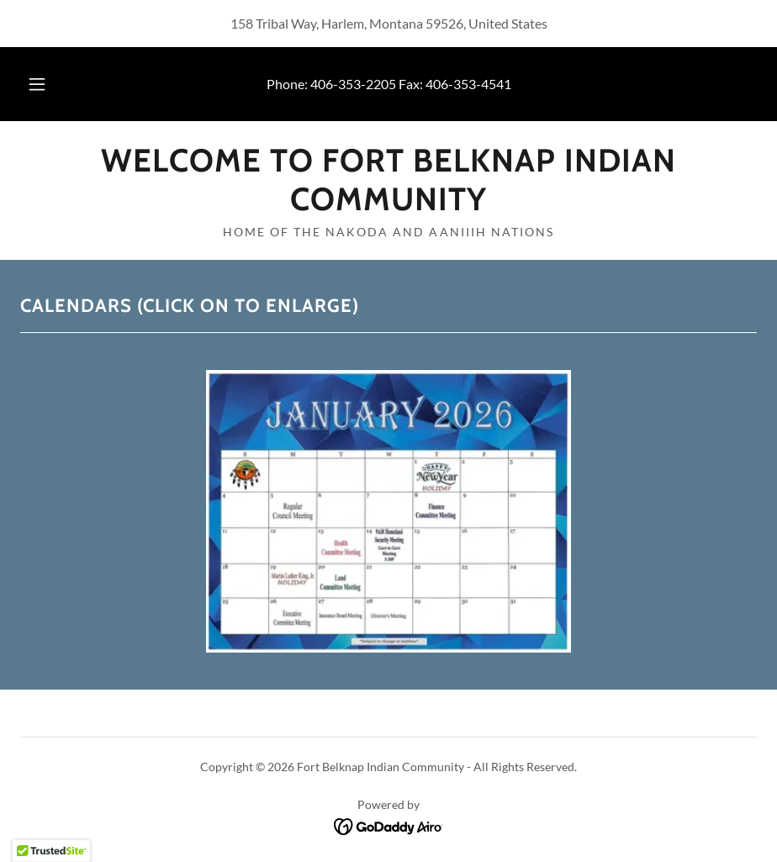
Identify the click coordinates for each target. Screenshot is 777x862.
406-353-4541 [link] (468, 84)
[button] (53, 84)
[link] (388, 205)
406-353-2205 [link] (353, 84)
